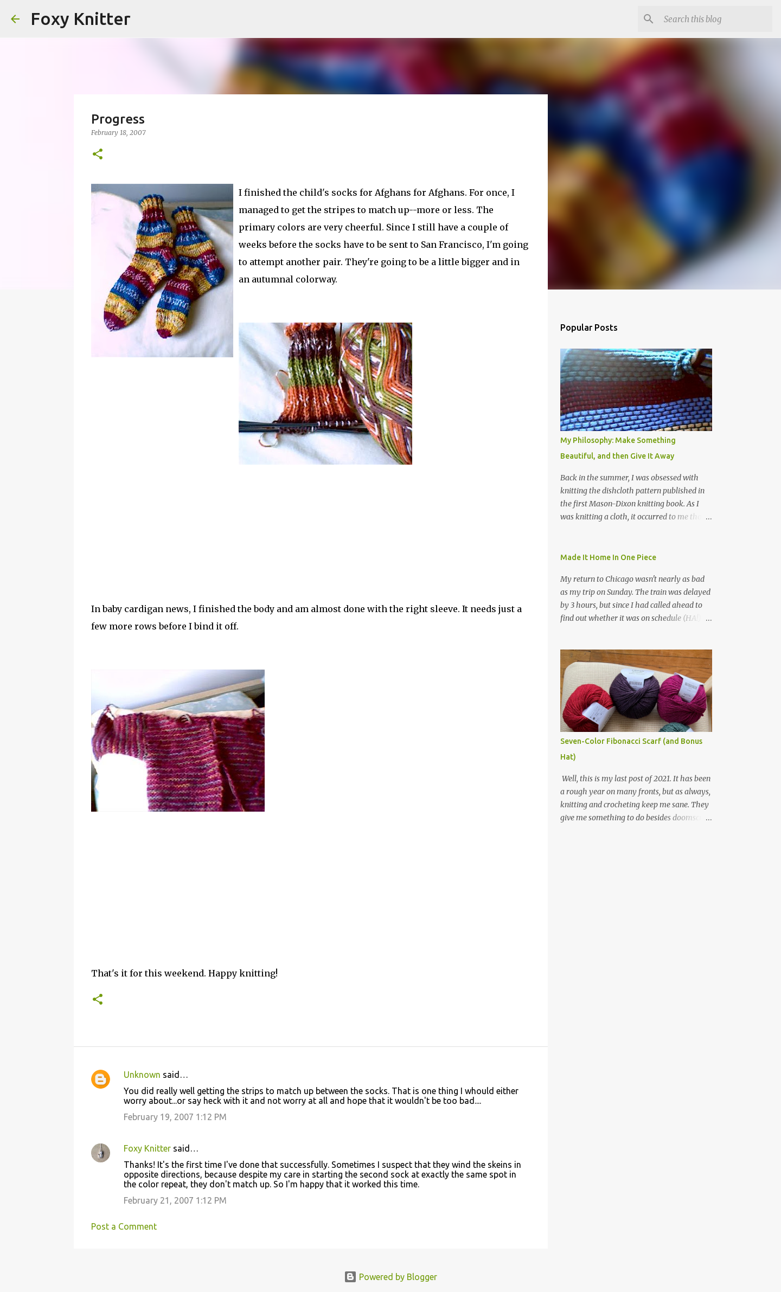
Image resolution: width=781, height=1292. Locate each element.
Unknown (142, 1074)
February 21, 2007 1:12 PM (175, 1200)
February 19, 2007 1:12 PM (175, 1117)
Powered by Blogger (390, 1277)
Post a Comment (124, 1226)
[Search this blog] (715, 19)
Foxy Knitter (80, 18)
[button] (97, 154)
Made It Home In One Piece (608, 557)
